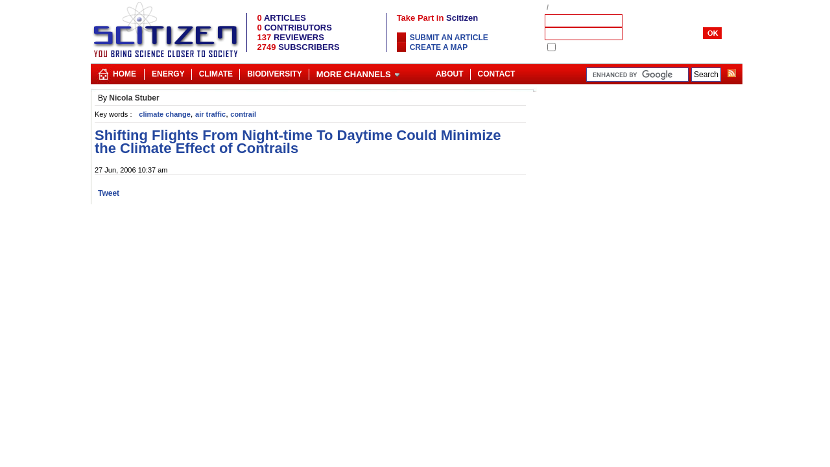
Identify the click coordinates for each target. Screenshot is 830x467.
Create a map (439, 47)
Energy (168, 73)
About (450, 73)
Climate (216, 73)
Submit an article (449, 37)
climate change (164, 114)
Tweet (108, 193)
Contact (497, 73)
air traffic (210, 114)
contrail (243, 114)
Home (124, 73)
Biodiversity (274, 73)
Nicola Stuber (134, 97)
